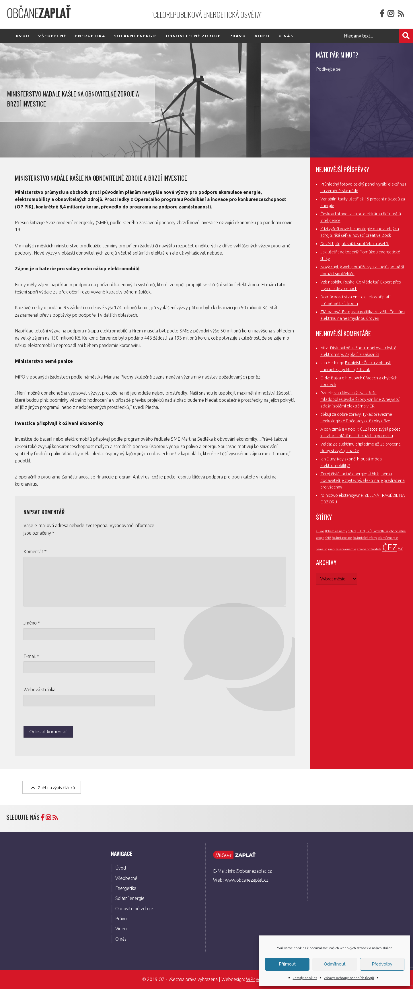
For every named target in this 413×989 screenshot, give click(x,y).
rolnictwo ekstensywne (341, 495)
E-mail (31, 656)
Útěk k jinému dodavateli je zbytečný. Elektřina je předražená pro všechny (362, 480)
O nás (285, 36)
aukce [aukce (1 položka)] (320, 531)
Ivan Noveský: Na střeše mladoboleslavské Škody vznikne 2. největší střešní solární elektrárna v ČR (360, 399)
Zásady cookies (305, 978)
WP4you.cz (257, 979)
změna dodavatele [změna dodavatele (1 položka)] (369, 549)
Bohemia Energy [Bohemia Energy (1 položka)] (336, 531)
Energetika (90, 36)
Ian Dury (327, 459)
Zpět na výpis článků (53, 787)
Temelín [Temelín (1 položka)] (321, 549)
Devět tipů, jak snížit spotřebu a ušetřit (354, 243)
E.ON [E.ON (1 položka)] (361, 531)
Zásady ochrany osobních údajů (349, 978)
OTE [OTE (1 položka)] (328, 537)
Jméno (32, 622)
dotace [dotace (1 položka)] (352, 531)
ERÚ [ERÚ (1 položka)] (369, 531)
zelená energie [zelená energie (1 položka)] (346, 549)
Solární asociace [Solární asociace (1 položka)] (342, 537)
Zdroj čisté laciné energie (343, 474)
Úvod (23, 36)
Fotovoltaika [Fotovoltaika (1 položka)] (381, 531)
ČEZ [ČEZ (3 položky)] (389, 547)
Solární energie (135, 36)
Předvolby (382, 964)
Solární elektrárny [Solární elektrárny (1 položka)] (365, 537)
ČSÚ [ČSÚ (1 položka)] (400, 549)
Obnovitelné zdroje (193, 36)
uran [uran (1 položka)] (331, 549)
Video (262, 36)
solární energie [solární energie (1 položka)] (388, 537)
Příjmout (287, 964)
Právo (237, 36)
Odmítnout (334, 964)
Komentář (35, 551)
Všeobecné (52, 36)
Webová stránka (39, 689)
